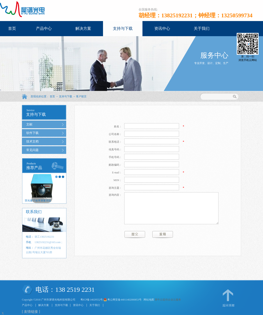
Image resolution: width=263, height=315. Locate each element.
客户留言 (81, 96)
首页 (12, 28)
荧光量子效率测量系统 (38, 200)
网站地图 (148, 299)
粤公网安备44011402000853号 (124, 299)
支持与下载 (65, 96)
